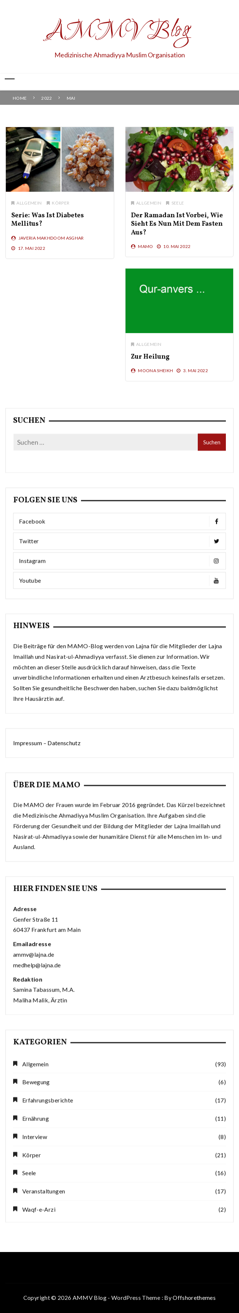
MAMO (144, 253)
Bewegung (36, 1210)
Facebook (121, 596)
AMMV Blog (119, 31)
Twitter (121, 615)
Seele (177, 210)
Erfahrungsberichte (47, 1228)
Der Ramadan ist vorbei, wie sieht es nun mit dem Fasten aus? (176, 231)
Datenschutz (64, 762)
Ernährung (35, 1246)
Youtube (121, 655)
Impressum (27, 762)
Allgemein (29, 210)
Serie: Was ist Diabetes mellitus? (47, 227)
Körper (60, 210)
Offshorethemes (194, 1297)
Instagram (121, 635)
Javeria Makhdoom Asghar (51, 245)
